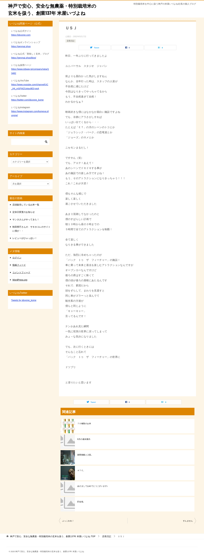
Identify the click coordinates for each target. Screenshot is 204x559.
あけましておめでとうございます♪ (92, 486)
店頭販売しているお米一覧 (25, 204)
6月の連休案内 (83, 439)
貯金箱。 (81, 502)
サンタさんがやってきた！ (25, 219)
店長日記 (70, 41)
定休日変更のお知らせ (23, 212)
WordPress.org (19, 280)
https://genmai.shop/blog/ (23, 57)
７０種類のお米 (84, 423)
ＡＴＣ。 (81, 470)
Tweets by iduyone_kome (23, 300)
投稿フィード (19, 265)
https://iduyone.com (20, 35)
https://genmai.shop (21, 46)
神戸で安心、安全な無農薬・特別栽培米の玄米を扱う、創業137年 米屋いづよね (53, 9)
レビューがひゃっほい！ (24, 238)
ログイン (16, 257)
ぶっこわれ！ (68, 521)
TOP (52, 536)
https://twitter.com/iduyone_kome (27, 100)
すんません (188, 521)
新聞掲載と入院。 (85, 455)
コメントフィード (21, 272)
